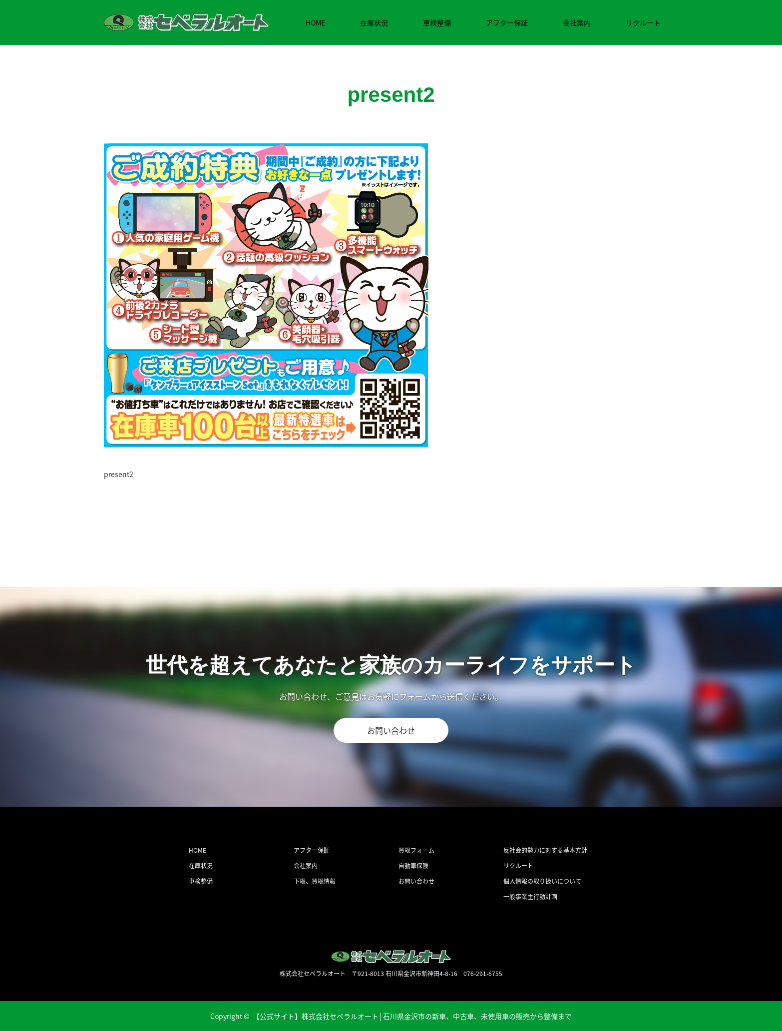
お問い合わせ (391, 730)
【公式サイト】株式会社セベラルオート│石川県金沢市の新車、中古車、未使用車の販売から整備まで (412, 1016)
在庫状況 (374, 22)
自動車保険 (413, 865)
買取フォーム (416, 850)
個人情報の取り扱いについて (542, 881)
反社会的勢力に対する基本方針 (545, 850)
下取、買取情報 (315, 881)
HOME (315, 22)
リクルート (643, 22)
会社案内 (577, 22)
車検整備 (437, 22)
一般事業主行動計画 (530, 896)
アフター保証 (507, 22)
